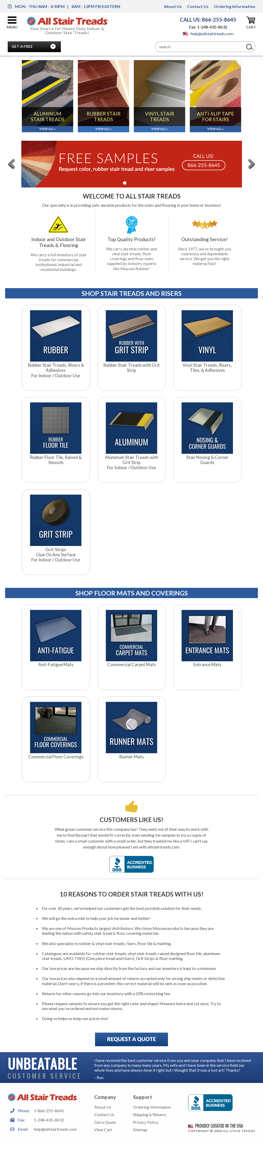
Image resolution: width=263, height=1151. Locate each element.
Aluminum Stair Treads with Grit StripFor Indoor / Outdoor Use (131, 462)
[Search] (199, 47)
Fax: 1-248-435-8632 (208, 26)
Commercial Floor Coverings (55, 756)
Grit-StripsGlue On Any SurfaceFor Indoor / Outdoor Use (55, 555)
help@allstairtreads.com (208, 33)
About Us (173, 6)
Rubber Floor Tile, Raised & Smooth (56, 460)
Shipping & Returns (149, 1114)
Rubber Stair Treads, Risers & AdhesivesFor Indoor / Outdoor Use (56, 370)
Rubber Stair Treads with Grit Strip (131, 368)
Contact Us (198, 6)
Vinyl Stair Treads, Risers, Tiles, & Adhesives (207, 368)
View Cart (103, 1129)
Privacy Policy (145, 1122)
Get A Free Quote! (22, 47)
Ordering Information (234, 6)
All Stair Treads (239, 1131)
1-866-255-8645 (49, 1110)
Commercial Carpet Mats (131, 664)
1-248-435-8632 (49, 1119)
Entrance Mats (207, 664)
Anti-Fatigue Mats (55, 664)
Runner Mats (131, 756)
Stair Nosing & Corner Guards (207, 460)
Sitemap (140, 1129)
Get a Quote (105, 1122)
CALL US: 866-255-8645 (208, 19)
